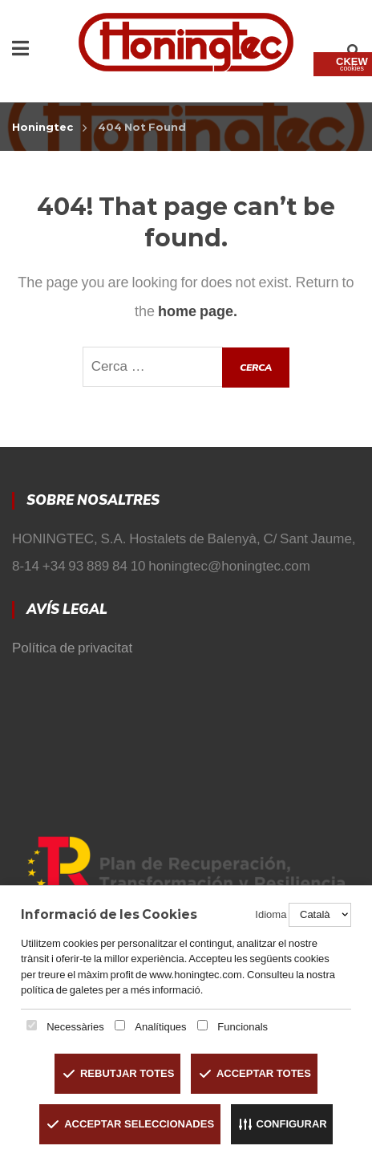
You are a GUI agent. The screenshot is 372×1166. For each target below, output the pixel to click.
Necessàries (75, 1027)
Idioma (270, 914)
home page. (197, 311)
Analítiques (160, 1027)
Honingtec (42, 126)
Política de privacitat (72, 648)
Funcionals (242, 1027)
